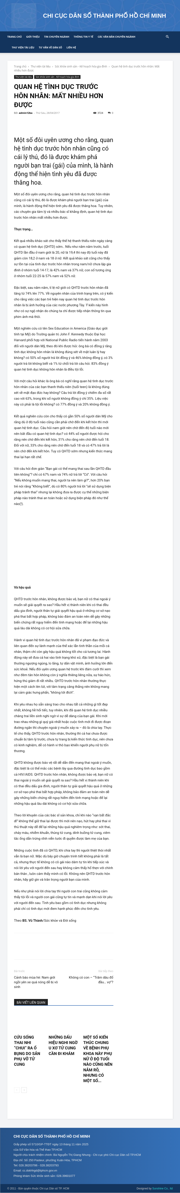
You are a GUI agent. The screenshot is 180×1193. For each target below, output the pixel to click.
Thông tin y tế (83, 36)
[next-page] (24, 1090)
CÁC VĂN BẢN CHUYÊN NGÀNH (116, 36)
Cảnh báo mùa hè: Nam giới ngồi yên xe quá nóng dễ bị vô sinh (36, 982)
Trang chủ (14, 36)
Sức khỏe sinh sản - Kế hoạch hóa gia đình (81, 66)
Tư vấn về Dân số (50, 47)
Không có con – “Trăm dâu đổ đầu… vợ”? (91, 979)
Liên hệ (71, 47)
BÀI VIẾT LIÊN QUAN (31, 1002)
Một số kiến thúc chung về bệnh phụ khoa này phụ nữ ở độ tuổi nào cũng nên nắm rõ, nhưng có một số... (97, 1059)
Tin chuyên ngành (56, 36)
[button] (167, 37)
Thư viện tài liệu (23, 47)
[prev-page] (17, 1090)
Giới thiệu (33, 36)
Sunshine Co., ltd (162, 1188)
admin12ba (25, 112)
